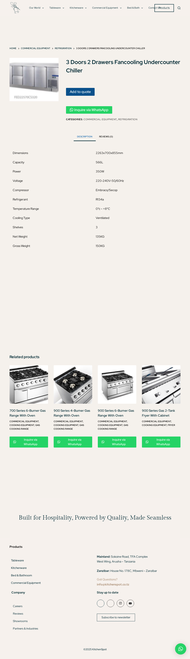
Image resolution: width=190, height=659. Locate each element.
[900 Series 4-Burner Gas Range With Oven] (73, 384)
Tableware (57, 8)
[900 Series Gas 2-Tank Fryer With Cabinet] (161, 384)
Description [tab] (84, 136)
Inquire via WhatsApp (89, 110)
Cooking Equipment (22, 425)
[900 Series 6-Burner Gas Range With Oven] (117, 384)
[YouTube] (130, 603)
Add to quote (80, 91)
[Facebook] (100, 603)
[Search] (179, 8)
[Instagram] (120, 603)
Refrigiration (127, 119)
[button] (180, 649)
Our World (37, 8)
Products (164, 8)
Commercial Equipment (107, 8)
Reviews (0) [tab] (106, 136)
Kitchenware (79, 8)
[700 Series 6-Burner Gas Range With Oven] (29, 384)
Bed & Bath (136, 8)
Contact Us (154, 7)
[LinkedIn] (110, 603)
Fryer (171, 425)
